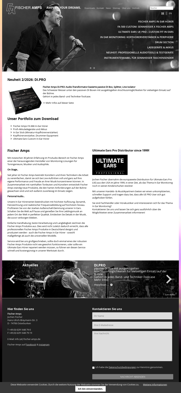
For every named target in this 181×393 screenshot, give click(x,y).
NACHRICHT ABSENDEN (132, 376)
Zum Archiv (170, 294)
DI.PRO (100, 265)
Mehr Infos (101, 280)
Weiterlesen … (103, 284)
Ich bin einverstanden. (90, 389)
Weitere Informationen (155, 384)
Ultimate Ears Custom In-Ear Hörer (31, 138)
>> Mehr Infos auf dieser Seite (58, 102)
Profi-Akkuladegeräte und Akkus (30, 129)
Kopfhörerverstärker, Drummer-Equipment (35, 135)
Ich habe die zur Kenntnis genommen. (129, 367)
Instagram (44, 344)
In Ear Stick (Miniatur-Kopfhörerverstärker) (35, 132)
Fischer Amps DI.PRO (54, 86)
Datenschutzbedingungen (122, 367)
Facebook (31, 344)
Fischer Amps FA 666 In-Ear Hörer (30, 126)
